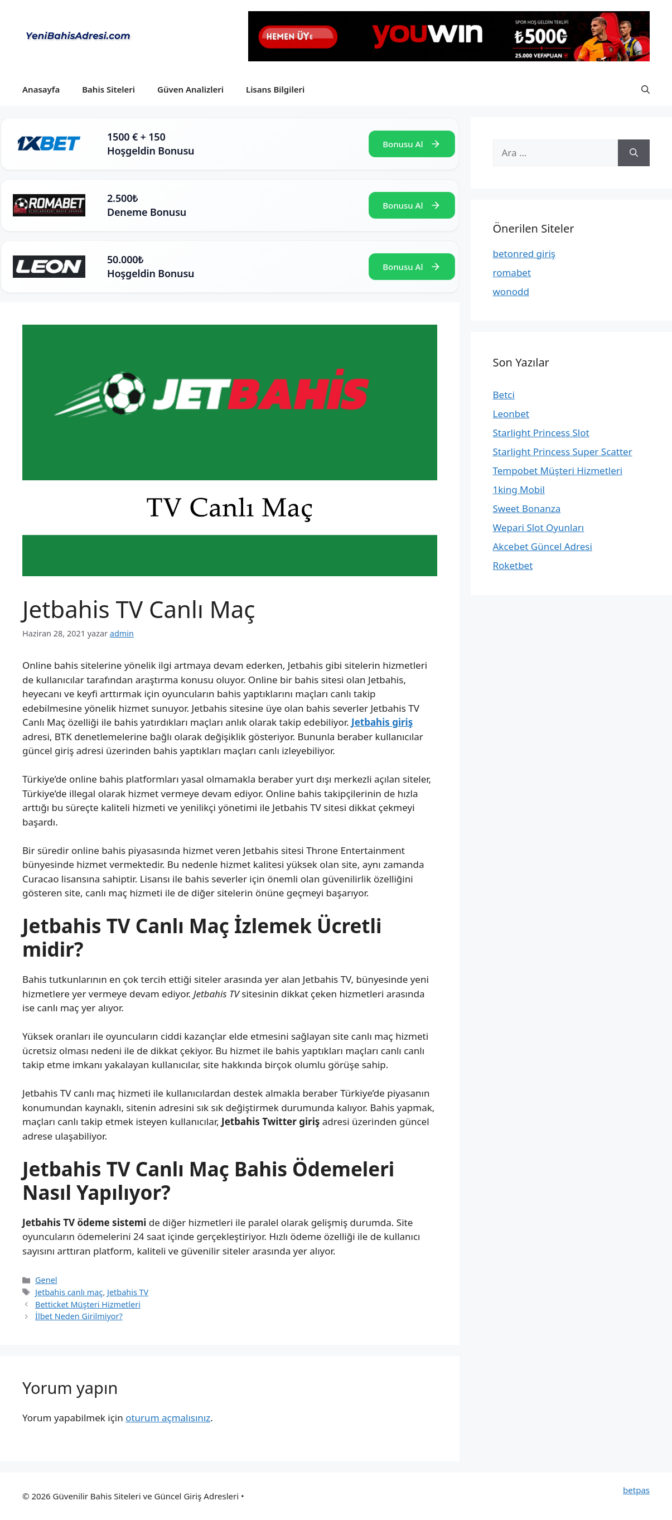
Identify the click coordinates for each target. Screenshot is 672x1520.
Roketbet (513, 565)
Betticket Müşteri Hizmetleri (88, 1304)
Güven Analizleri (190, 89)
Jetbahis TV (127, 1292)
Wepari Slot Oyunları (538, 527)
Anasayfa (41, 89)
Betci (504, 394)
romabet (512, 272)
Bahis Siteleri (108, 89)
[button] (645, 89)
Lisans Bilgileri (275, 89)
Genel (46, 1280)
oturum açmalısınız (167, 1417)
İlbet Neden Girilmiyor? (79, 1316)
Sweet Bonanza (527, 508)
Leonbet (511, 413)
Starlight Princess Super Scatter (562, 451)
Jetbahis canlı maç (69, 1292)
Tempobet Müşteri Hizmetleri (558, 470)
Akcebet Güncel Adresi (542, 546)
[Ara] (634, 152)
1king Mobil (519, 489)
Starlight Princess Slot (541, 432)
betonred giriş (524, 253)
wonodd (511, 291)
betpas (636, 1489)
